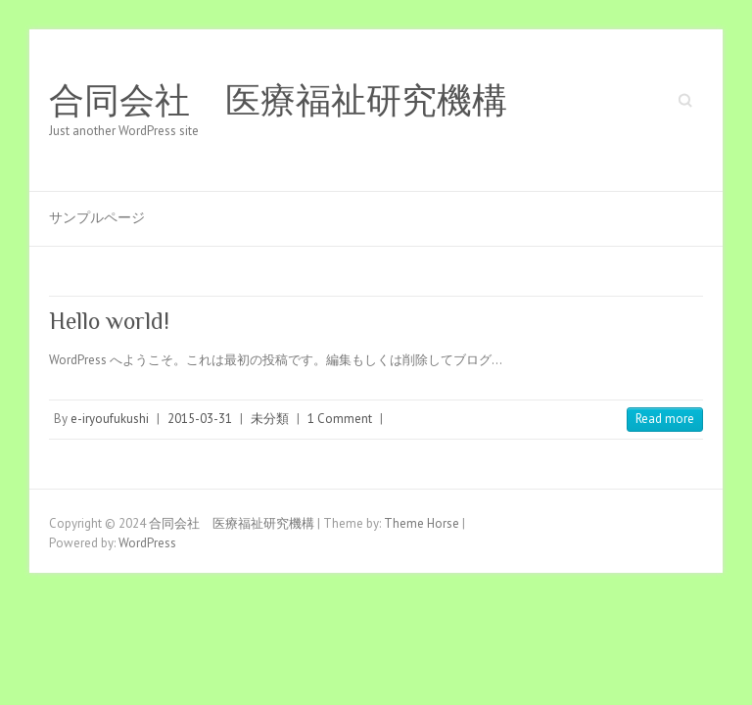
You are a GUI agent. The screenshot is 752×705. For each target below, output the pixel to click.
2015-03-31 (199, 418)
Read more (664, 418)
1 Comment (339, 418)
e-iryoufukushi (109, 418)
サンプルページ (97, 217)
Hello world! (109, 320)
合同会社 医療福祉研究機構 (278, 100)
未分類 (270, 418)
